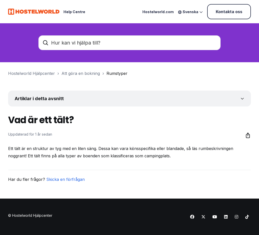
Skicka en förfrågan (65, 179)
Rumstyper (116, 73)
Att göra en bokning (80, 73)
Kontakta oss (229, 11)
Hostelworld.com (158, 12)
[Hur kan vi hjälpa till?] (129, 42)
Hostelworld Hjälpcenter (31, 73)
